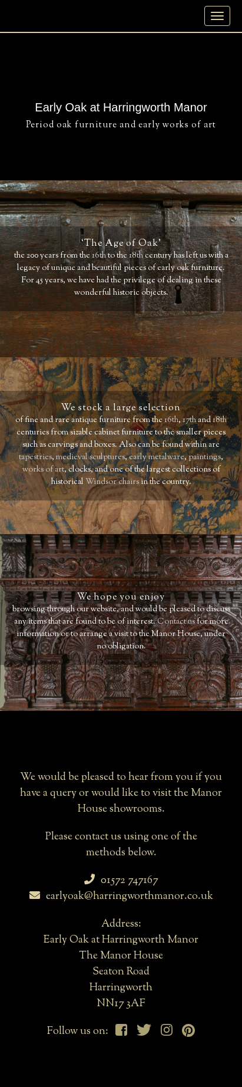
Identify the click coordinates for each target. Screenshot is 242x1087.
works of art (43, 470)
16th (99, 256)
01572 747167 (121, 880)
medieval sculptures (90, 457)
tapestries (35, 457)
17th (189, 420)
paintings (204, 457)
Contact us (176, 622)
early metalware (156, 457)
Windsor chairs (112, 482)
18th (136, 256)
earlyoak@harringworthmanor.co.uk (121, 896)
